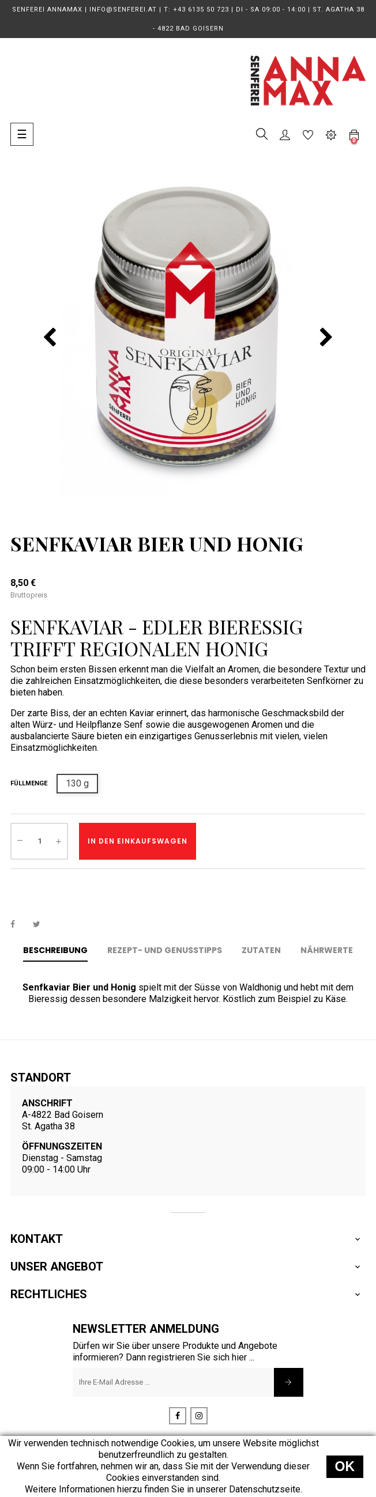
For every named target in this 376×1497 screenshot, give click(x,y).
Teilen (19, 924)
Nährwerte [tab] (326, 950)
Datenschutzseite (264, 1489)
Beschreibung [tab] (55, 950)
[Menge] (39, 841)
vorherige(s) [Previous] (49, 337)
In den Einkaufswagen (137, 841)
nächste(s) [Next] (326, 337)
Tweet (41, 924)
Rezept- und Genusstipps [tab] (164, 950)
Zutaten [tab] (261, 950)
